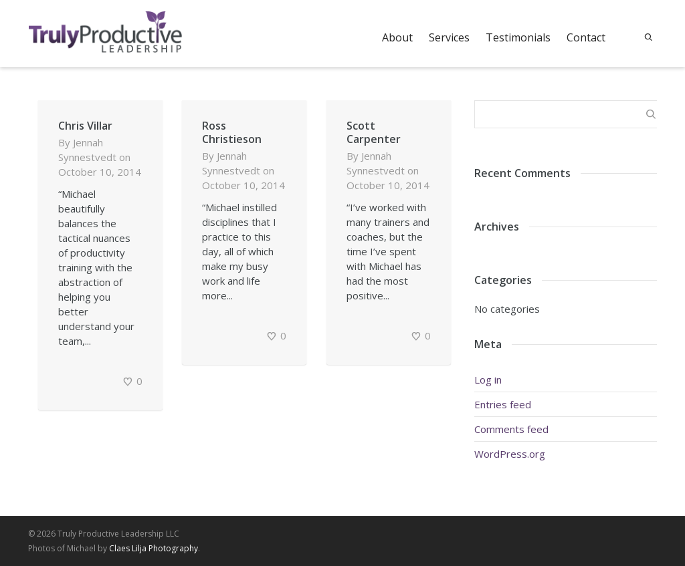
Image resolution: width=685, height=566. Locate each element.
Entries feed (502, 404)
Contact (586, 37)
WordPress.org (509, 453)
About (397, 37)
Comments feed (511, 429)
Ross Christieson (232, 132)
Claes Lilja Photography (153, 548)
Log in (488, 379)
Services (449, 37)
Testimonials (518, 37)
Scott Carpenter (374, 132)
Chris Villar (85, 125)
